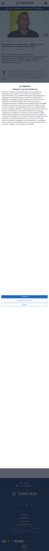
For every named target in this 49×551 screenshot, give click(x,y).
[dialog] (24, 275)
